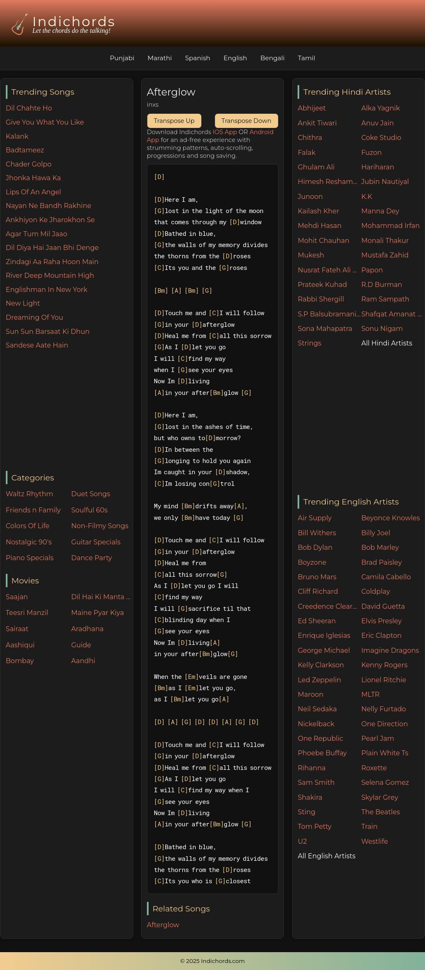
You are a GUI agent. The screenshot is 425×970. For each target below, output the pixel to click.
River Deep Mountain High (50, 275)
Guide (81, 645)
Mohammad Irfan (390, 226)
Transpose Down (246, 121)
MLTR (370, 694)
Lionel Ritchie (383, 680)
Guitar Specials (96, 542)
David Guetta (383, 606)
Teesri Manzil (27, 613)
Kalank (17, 136)
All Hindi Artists (386, 343)
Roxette (373, 768)
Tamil (306, 58)
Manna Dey (380, 211)
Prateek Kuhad (322, 285)
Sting (306, 812)
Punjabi (122, 58)
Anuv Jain (377, 123)
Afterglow (163, 925)
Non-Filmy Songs (100, 526)
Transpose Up (174, 121)
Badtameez (25, 150)
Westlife (374, 841)
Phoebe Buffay (322, 753)
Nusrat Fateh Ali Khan (329, 270)
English (235, 58)
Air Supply (315, 518)
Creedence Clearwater (329, 606)
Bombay (20, 661)
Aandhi (83, 661)
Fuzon (371, 153)
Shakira (310, 797)
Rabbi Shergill (321, 299)
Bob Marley (380, 547)
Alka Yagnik (380, 108)
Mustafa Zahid (384, 255)
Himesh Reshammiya (329, 182)
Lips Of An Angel (33, 192)
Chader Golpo (28, 164)
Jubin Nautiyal (385, 182)
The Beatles (380, 812)
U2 (302, 841)
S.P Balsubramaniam (329, 314)
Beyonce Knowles (390, 518)
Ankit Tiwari (317, 123)
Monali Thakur (384, 241)
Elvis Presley (381, 621)
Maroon (310, 694)
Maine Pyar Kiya (97, 613)
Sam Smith (316, 782)
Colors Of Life (27, 526)
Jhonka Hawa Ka (33, 178)
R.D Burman (381, 285)
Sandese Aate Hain (37, 345)
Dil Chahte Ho (29, 108)
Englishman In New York (47, 290)
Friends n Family (33, 510)
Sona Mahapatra (325, 329)
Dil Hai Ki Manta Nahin (102, 597)
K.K (366, 197)
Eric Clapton (381, 635)
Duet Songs (90, 494)
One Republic (320, 738)
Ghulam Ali (316, 167)
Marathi (160, 58)
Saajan (17, 597)
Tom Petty (314, 826)
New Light (23, 303)
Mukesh (311, 255)
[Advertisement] (69, 411)
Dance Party (91, 558)
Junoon (310, 197)
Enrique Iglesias (324, 635)
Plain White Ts (384, 753)
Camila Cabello (386, 577)
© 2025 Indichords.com (212, 961)
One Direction (384, 724)
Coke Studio (381, 138)
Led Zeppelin (319, 680)
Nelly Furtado (383, 709)
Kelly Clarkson (321, 665)
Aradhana (87, 629)
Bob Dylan (315, 547)
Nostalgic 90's (29, 542)
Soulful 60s (89, 510)
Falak (306, 153)
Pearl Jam (377, 738)
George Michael (324, 650)
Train (369, 826)
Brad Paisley (381, 562)
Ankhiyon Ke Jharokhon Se (50, 220)
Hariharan (377, 167)
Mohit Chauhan (323, 241)
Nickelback (316, 724)
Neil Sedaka (317, 709)
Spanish (197, 58)
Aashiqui (20, 645)
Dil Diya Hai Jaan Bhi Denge (52, 248)
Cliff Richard (318, 591)
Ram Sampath (385, 299)
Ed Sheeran (317, 621)
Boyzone (312, 562)
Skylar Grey (379, 797)
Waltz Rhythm (30, 494)
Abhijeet (312, 108)
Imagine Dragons (390, 650)
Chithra (310, 138)
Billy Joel (375, 533)
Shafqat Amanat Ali (393, 314)
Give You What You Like (45, 122)
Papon (372, 270)
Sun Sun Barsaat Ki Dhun (48, 332)
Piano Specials (30, 558)
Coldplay (375, 591)
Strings (309, 343)
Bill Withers (317, 533)
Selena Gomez (385, 782)
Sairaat (17, 629)
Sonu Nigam (382, 329)
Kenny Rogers (384, 665)
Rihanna (311, 768)
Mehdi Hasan (320, 226)
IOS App (224, 132)
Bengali (272, 58)
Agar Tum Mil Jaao (36, 234)
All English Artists (326, 856)
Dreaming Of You (35, 317)
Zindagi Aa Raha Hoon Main (52, 262)
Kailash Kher (318, 211)
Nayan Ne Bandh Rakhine (48, 206)
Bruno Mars (317, 577)
